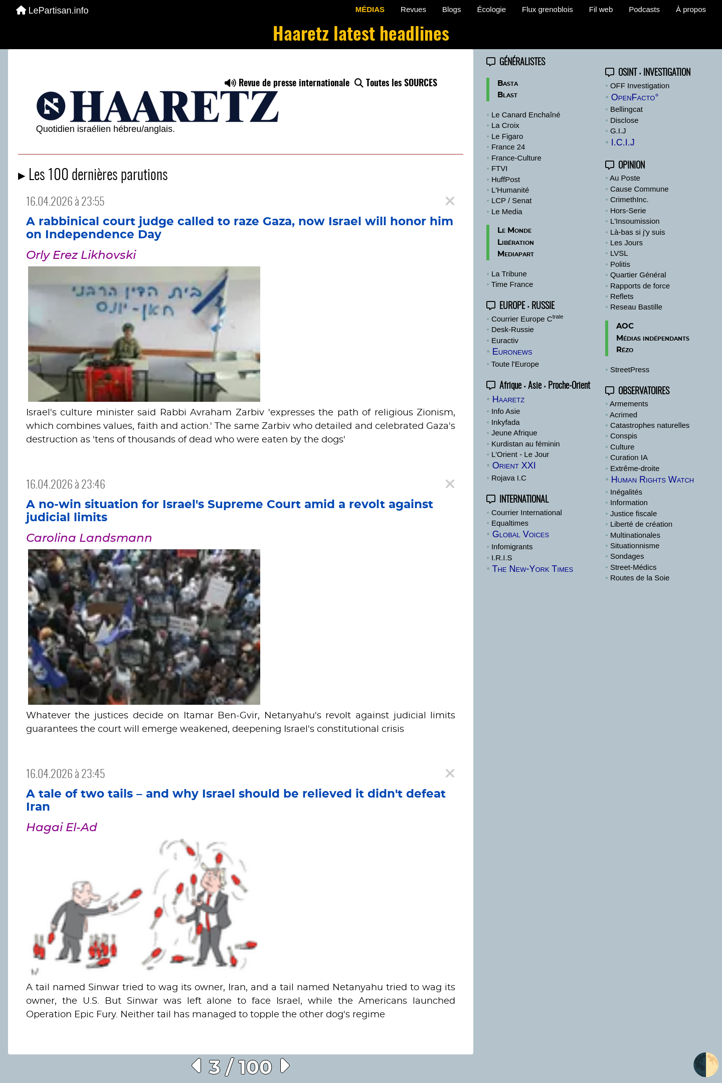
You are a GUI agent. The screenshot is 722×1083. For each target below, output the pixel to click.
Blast (507, 95)
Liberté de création (641, 524)
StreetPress (629, 369)
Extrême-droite (634, 468)
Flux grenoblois (547, 9)
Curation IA (629, 457)
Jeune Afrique (514, 432)
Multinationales (635, 535)
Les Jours (626, 242)
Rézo (624, 350)
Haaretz (508, 399)
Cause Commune (639, 189)
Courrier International (526, 512)
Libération (515, 242)
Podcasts (644, 9)
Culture (622, 446)
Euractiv (504, 340)
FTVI (499, 168)
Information (629, 502)
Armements (629, 403)
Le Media (506, 211)
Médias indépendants (652, 338)
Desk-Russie (512, 329)
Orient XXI (514, 465)
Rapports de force (640, 285)
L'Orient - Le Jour (520, 454)
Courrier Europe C (527, 319)
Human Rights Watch (652, 480)
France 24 (508, 146)
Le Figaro (507, 136)
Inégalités (626, 492)
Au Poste (625, 178)
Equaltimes (509, 523)
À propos (691, 9)
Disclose (624, 120)
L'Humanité (510, 190)
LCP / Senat (511, 200)
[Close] (450, 201)
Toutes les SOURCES (395, 83)
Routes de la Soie (639, 577)
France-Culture (516, 157)
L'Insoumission (635, 221)
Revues (413, 9)
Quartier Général (638, 274)
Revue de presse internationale (287, 83)
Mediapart (515, 254)
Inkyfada (505, 422)
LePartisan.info (52, 11)
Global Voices (520, 534)
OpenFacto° (635, 97)
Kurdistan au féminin (525, 443)
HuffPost (505, 179)
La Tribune (509, 273)
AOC (625, 326)
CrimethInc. (629, 199)
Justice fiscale (633, 513)
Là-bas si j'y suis (637, 232)
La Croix (505, 125)
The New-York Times (532, 569)
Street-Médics (633, 567)
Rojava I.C (508, 478)
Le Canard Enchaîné (526, 114)
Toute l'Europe (515, 364)
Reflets (622, 296)
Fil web (601, 9)
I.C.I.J (623, 142)
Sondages (627, 556)
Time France (512, 284)
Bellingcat (626, 109)
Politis (620, 264)
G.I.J (618, 130)
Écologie (491, 9)
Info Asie (505, 411)
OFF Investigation (639, 85)
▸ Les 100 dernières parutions (93, 176)
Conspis (623, 435)
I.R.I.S (501, 557)
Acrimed (623, 414)
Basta (507, 83)
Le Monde (514, 230)
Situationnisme (634, 545)
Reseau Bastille (636, 306)
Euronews (512, 352)
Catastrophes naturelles (649, 425)
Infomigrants (512, 546)
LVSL (619, 253)
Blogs (451, 9)
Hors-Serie (628, 210)
